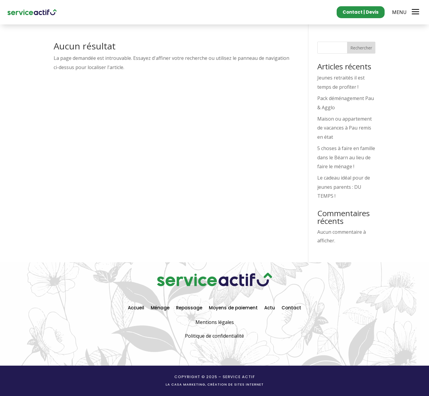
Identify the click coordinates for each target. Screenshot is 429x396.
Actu (269, 307)
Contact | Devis (361, 12)
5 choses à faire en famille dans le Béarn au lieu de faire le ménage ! (346, 157)
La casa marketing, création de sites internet (215, 384)
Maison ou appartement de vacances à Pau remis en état (344, 128)
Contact (291, 307)
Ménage (160, 307)
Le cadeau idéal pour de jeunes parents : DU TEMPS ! (343, 186)
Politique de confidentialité (214, 336)
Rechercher (361, 48)
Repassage (189, 307)
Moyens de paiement (233, 307)
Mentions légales (214, 322)
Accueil (136, 307)
